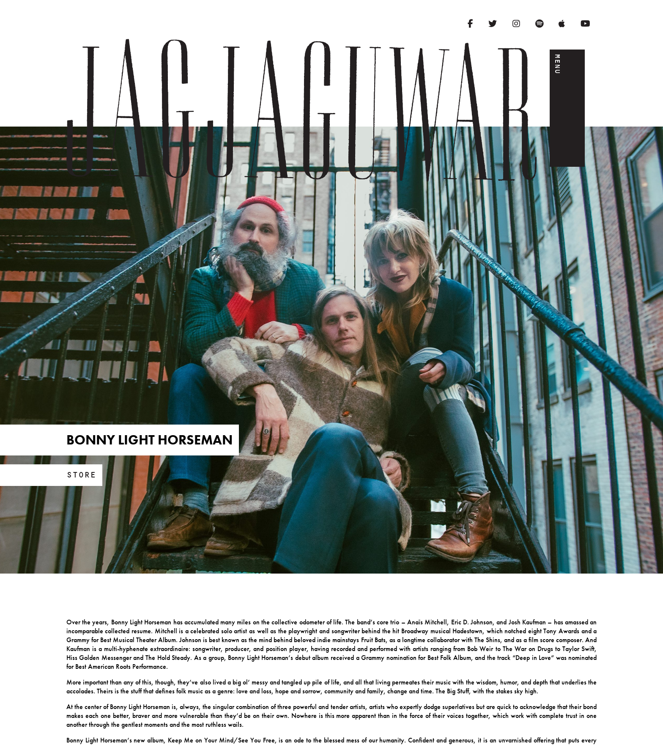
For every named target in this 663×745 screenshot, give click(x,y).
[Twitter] (492, 23)
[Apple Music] (562, 23)
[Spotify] (539, 23)
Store (81, 475)
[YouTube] (585, 23)
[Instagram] (516, 23)
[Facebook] (470, 23)
